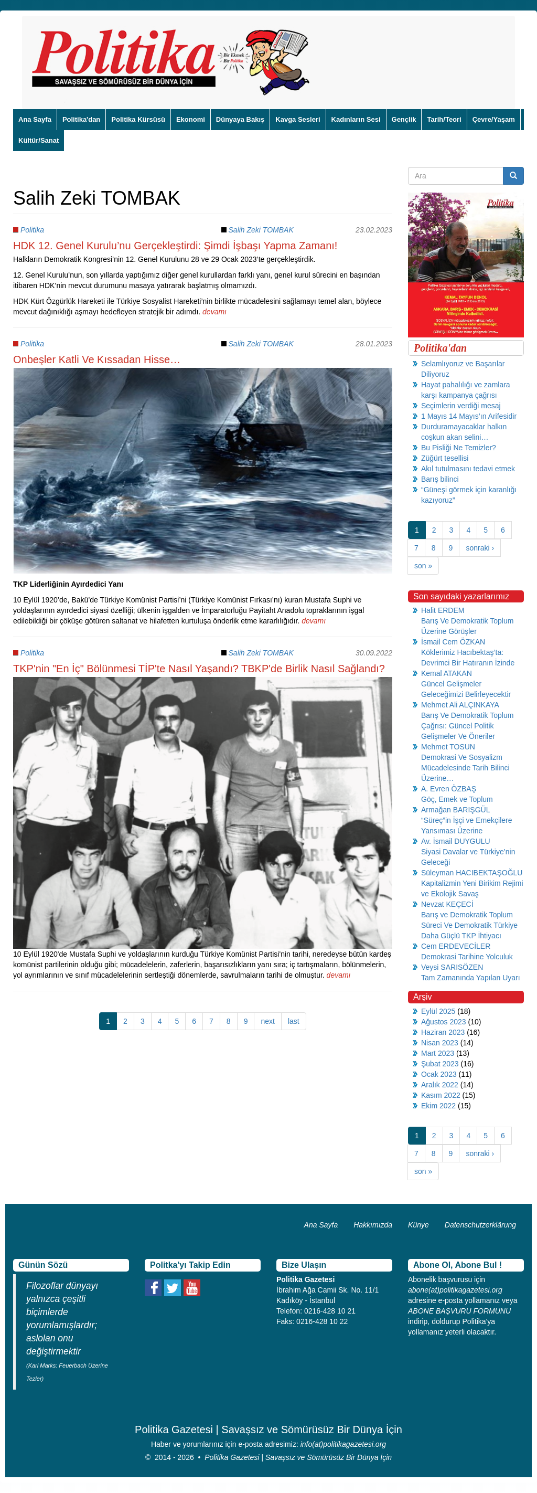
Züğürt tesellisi (444, 458)
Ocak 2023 (439, 1074)
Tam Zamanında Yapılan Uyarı (470, 977)
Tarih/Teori (444, 119)
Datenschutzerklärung (480, 1225)
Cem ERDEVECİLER (455, 946)
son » (423, 566)
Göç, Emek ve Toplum (457, 799)
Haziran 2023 (443, 1032)
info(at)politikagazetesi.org (343, 1444)
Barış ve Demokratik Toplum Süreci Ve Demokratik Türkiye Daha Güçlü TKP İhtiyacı (469, 925)
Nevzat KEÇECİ (447, 904)
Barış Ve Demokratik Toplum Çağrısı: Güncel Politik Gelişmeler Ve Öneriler (467, 725)
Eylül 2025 (438, 1011)
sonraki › (480, 548)
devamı (214, 312)
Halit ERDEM (442, 610)
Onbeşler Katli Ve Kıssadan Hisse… (96, 359)
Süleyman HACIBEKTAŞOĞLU (471, 873)
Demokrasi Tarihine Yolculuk (467, 956)
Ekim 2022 (438, 1106)
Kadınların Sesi (356, 119)
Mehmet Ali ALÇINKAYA (460, 705)
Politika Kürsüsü (138, 119)
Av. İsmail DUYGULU (455, 841)
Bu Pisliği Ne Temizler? (458, 447)
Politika (32, 230)
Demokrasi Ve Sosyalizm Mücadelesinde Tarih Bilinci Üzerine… (465, 767)
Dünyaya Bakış (240, 119)
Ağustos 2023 (443, 1022)
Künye (418, 1225)
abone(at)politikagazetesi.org (455, 1290)
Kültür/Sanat (38, 140)
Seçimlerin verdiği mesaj (461, 405)
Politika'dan (81, 119)
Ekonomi (190, 119)
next (267, 1021)
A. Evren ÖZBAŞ (448, 789)
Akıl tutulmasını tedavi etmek (468, 468)
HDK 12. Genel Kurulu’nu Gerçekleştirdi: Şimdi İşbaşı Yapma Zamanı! (175, 245)
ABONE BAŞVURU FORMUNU (459, 1311)
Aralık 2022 (439, 1085)
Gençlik (404, 119)
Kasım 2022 (440, 1095)
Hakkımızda (372, 1225)
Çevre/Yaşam (493, 119)
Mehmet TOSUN (448, 747)
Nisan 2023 (439, 1043)
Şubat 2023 (440, 1064)
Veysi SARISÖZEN (452, 967)
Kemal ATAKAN (446, 673)
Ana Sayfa (34, 119)
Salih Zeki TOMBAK (261, 230)
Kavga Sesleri (297, 119)
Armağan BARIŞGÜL (455, 810)
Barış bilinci (440, 479)
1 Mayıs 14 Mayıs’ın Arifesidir (469, 416)
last (293, 1021)
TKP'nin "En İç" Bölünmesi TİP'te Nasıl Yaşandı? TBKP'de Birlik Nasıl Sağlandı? (199, 668)
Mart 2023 (437, 1053)
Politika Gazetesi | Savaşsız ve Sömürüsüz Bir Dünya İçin (298, 1457)
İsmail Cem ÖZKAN (453, 642)
